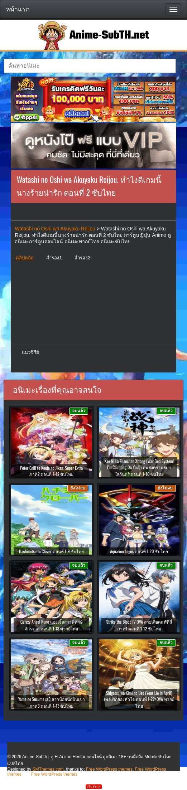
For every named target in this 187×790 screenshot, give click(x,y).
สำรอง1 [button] (54, 257)
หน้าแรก (18, 9)
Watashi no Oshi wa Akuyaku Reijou (55, 228)
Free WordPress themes (109, 769)
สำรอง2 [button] (82, 257)
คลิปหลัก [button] (25, 257)
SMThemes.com (48, 769)
